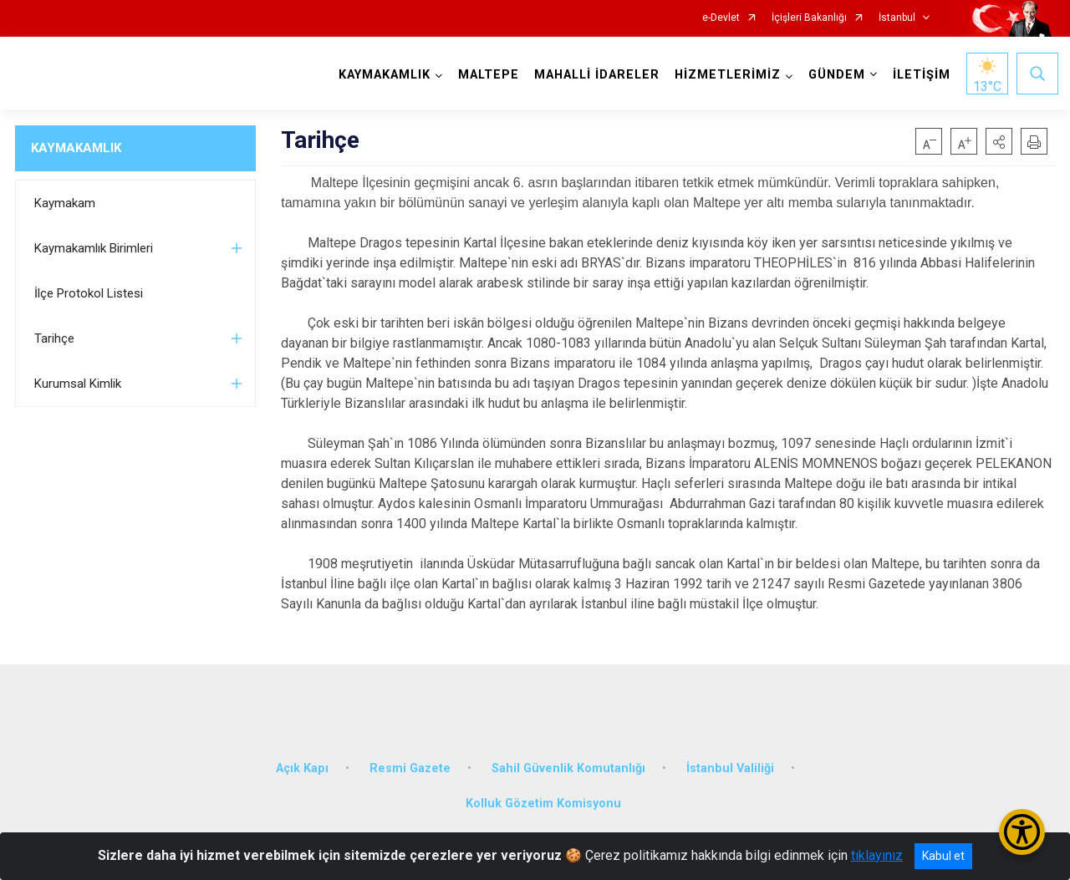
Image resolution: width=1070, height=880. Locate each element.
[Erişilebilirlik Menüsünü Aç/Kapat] (1022, 832)
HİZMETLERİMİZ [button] (725, 75)
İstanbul (897, 18)
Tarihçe (54, 338)
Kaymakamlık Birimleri (93, 248)
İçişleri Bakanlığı (809, 18)
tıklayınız (877, 855)
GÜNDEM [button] (834, 75)
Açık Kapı (302, 758)
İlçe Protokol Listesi (88, 293)
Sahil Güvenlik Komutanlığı (568, 758)
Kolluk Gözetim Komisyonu (543, 793)
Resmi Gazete (410, 758)
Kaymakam (64, 203)
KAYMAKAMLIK (76, 147)
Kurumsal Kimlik (77, 383)
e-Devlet (721, 18)
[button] (999, 141)
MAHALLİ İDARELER (594, 75)
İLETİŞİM (919, 75)
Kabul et (943, 855)
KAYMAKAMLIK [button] (382, 75)
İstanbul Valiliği (730, 758)
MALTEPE (486, 75)
